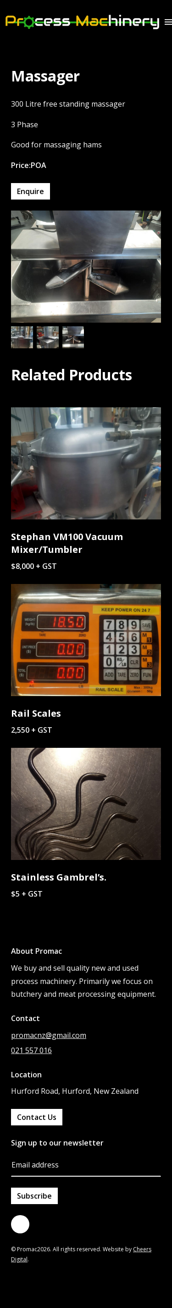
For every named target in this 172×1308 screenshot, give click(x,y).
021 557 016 (31, 1050)
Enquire (30, 191)
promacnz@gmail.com (48, 1035)
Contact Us (36, 1117)
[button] (168, 22)
